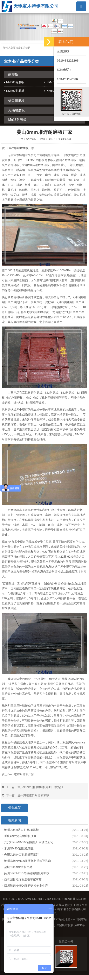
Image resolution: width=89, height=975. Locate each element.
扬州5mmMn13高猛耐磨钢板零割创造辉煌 (29, 873)
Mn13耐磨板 (17, 119)
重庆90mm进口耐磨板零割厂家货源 (40, 787)
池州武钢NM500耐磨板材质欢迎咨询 (27, 860)
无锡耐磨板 (16, 110)
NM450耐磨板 (15, 90)
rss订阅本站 (79, 919)
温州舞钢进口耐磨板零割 (33, 795)
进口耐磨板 (16, 100)
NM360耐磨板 (15, 82)
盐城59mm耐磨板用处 (18, 867)
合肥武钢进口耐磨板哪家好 (21, 854)
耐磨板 (13, 74)
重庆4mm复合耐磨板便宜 (20, 836)
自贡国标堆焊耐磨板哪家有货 (23, 879)
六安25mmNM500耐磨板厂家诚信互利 (28, 842)
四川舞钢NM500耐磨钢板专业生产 (26, 885)
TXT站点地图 (62, 919)
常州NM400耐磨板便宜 (19, 848)
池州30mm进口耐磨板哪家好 (22, 829)
